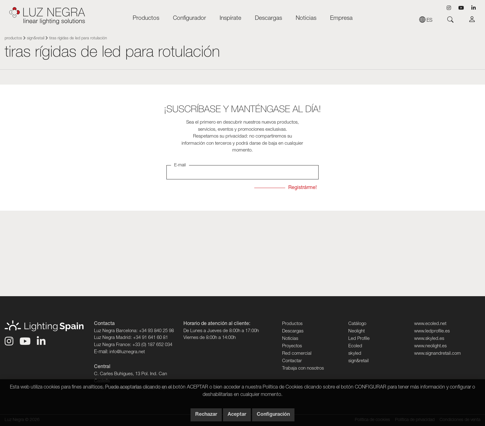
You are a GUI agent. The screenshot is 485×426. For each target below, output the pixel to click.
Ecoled (355, 346)
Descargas (268, 18)
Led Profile (359, 338)
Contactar (292, 361)
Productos (146, 18)
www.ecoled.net (430, 324)
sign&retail (35, 39)
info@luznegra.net (127, 352)
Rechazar (206, 414)
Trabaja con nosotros (303, 368)
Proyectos (292, 346)
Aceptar (237, 414)
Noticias (306, 18)
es (425, 20)
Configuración (273, 414)
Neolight (356, 331)
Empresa (341, 18)
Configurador (189, 18)
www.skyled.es (429, 338)
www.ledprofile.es (432, 331)
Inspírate (230, 18)
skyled (354, 353)
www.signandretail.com (437, 353)
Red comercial (296, 353)
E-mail (180, 165)
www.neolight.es (430, 346)
